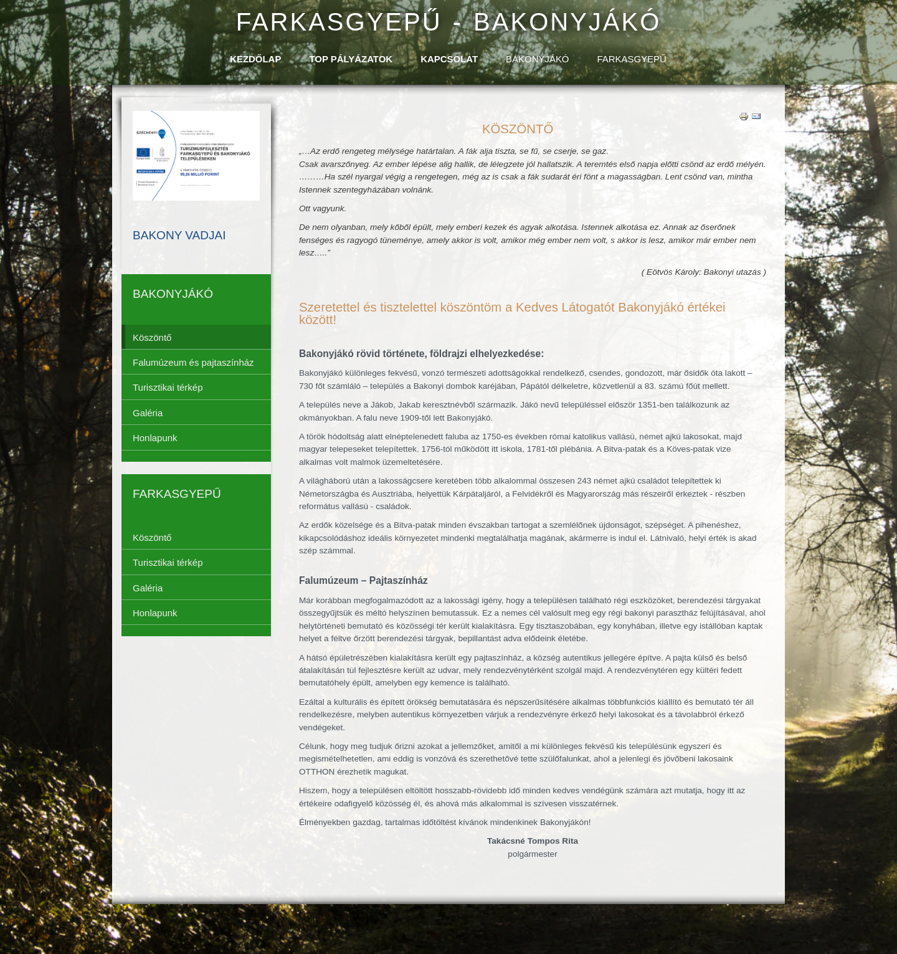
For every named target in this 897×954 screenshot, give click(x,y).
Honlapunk (155, 437)
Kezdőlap (255, 59)
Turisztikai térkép (167, 387)
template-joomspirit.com (892, 876)
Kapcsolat (449, 59)
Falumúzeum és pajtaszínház (193, 362)
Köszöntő (152, 337)
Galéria (148, 413)
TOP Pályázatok (350, 59)
